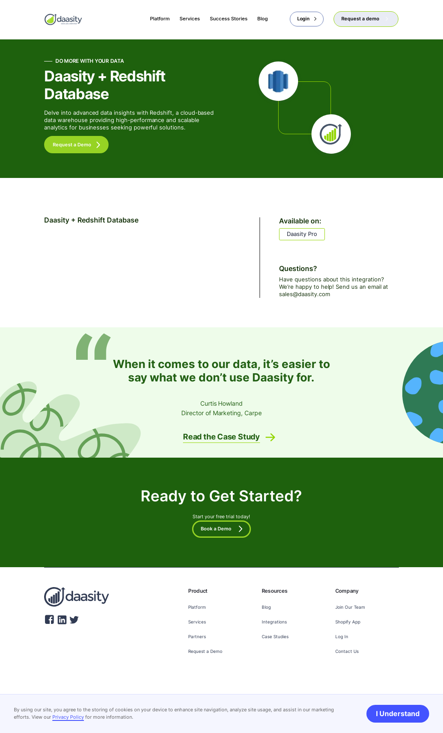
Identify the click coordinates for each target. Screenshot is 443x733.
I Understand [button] (398, 713)
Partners (197, 636)
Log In (341, 636)
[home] (63, 19)
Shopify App (347, 621)
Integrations (274, 621)
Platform (197, 607)
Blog (266, 607)
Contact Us (347, 651)
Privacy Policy (68, 717)
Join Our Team (350, 607)
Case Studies (275, 636)
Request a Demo (205, 651)
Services (197, 621)
